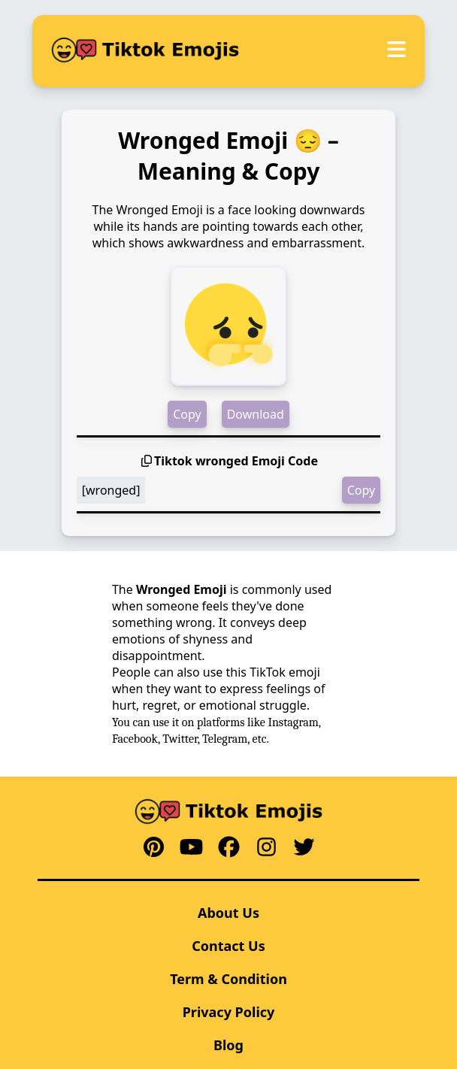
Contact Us (228, 946)
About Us (228, 913)
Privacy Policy (229, 1012)
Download (255, 414)
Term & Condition (228, 979)
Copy (187, 414)
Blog (228, 1045)
